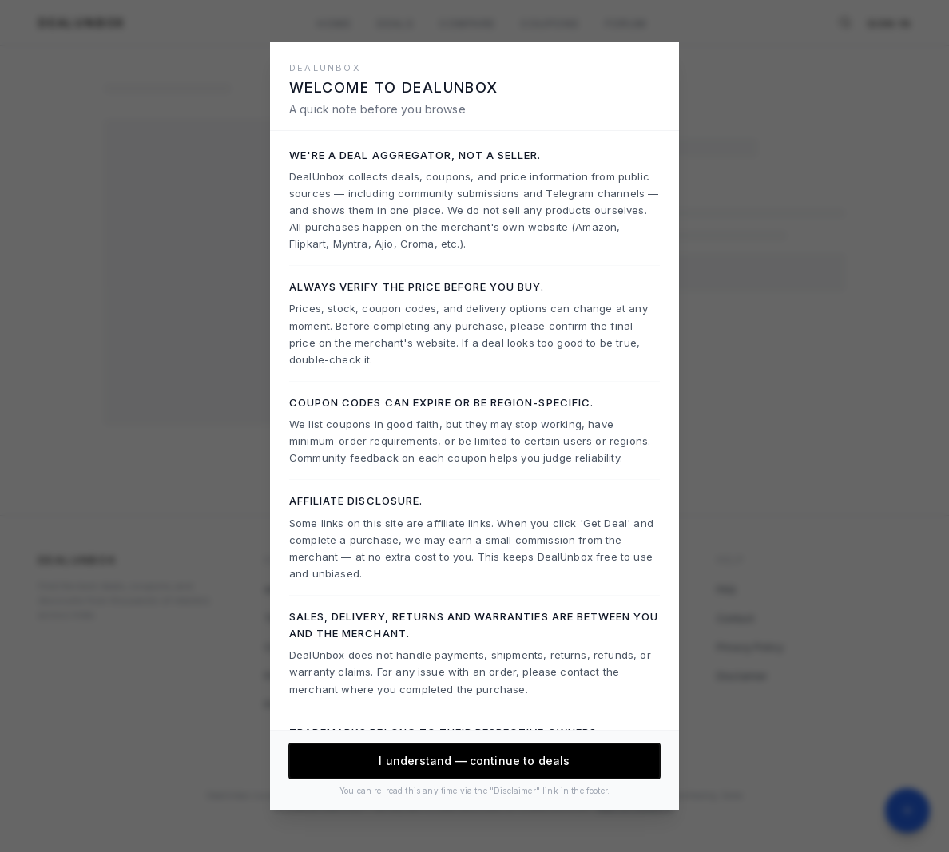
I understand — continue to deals (474, 760)
